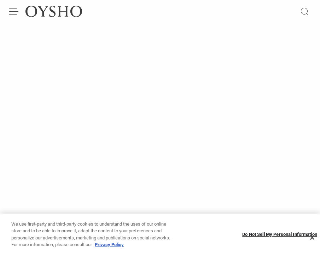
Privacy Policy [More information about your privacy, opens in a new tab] (109, 248)
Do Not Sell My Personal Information (279, 237)
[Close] (312, 241)
